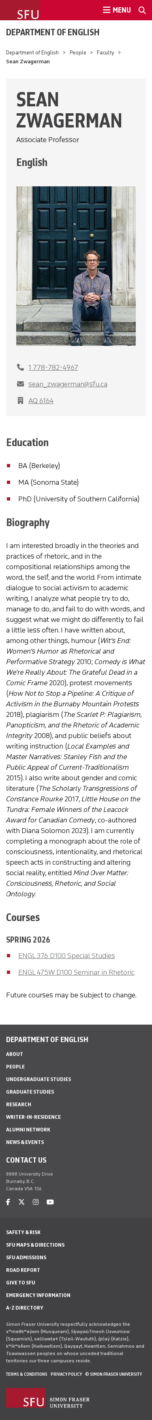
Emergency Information (38, 1295)
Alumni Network (28, 1129)
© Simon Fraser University (113, 1374)
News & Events (25, 1142)
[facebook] (8, 1202)
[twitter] (21, 1202)
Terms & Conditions (26, 1374)
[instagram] (36, 1202)
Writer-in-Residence (33, 1117)
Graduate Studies (30, 1091)
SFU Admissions (26, 1257)
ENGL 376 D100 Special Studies (66, 955)
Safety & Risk (23, 1232)
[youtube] (50, 1202)
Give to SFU (20, 1282)
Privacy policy (66, 1374)
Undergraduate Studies (38, 1079)
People (78, 53)
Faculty (105, 53)
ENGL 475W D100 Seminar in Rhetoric (76, 972)
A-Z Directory (24, 1307)
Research (18, 1104)
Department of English (53, 32)
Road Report (23, 1270)
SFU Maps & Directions (35, 1244)
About (14, 1054)
